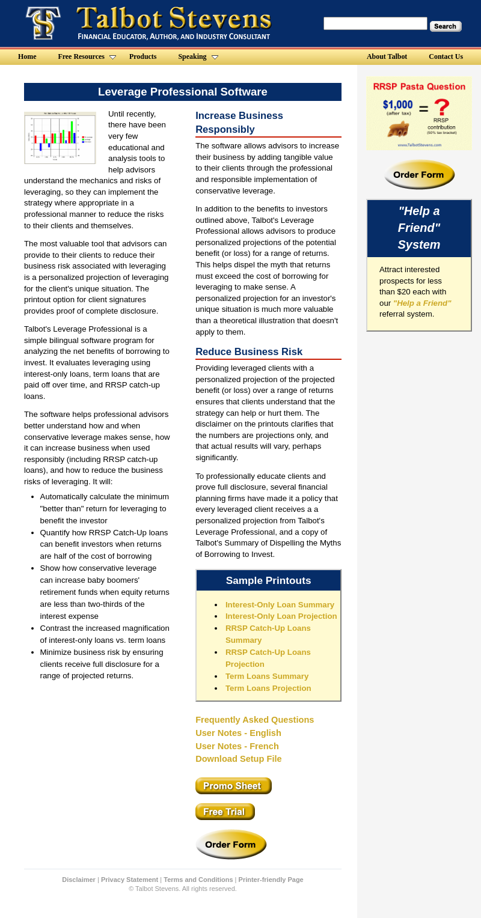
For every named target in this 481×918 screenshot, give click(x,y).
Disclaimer (79, 879)
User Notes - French (237, 746)
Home (27, 56)
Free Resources (86, 56)
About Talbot (387, 56)
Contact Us (446, 56)
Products (143, 56)
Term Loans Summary (266, 676)
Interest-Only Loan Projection (281, 616)
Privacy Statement (129, 879)
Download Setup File (238, 759)
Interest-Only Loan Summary (279, 604)
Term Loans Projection (268, 688)
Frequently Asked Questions (254, 720)
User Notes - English (238, 733)
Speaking (198, 56)
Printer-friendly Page (271, 879)
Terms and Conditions (198, 879)
